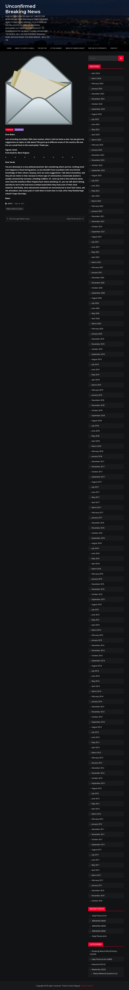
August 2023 (97, 114)
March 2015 (96, 630)
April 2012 (96, 809)
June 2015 (96, 615)
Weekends (19, 129)
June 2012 (96, 798)
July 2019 (95, 364)
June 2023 (96, 124)
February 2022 (97, 206)
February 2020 (97, 329)
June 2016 (96, 553)
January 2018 (97, 456)
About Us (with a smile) (24, 48)
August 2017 (97, 482)
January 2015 (97, 640)
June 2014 (96, 676)
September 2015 (98, 599)
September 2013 (98, 722)
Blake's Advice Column (15, 209)
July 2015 (95, 609)
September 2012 (98, 783)
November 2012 (98, 773)
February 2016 (97, 574)
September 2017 (98, 477)
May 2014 (95, 681)
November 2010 (98, 895)
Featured (9, 129)
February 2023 (97, 145)
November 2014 (98, 650)
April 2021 (96, 257)
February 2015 (97, 635)
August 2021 (97, 237)
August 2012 (97, 788)
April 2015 (96, 625)
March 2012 (96, 814)
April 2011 (96, 870)
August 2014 (97, 666)
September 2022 (98, 170)
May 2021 (95, 252)
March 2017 (96, 507)
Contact (114, 48)
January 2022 (97, 211)
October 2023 (97, 104)
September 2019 (98, 354)
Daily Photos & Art (74, 219)
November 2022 (98, 160)
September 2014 (98, 661)
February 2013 (97, 758)
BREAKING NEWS (99, 921)
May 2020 (95, 313)
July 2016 (95, 548)
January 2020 (97, 334)
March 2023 (96, 140)
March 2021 (96, 262)
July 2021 (95, 242)
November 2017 (98, 466)
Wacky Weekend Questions (104, 973)
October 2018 (97, 410)
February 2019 (97, 390)
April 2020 (96, 318)
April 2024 (96, 73)
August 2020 (97, 298)
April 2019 (96, 380)
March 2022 (96, 201)
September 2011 (98, 844)
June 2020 (96, 308)
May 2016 (95, 558)
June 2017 (96, 492)
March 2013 (96, 752)
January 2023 (97, 150)
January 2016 (97, 579)
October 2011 (97, 839)
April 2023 (96, 134)
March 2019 (96, 385)
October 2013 (97, 717)
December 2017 (98, 461)
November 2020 (98, 283)
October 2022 (97, 165)
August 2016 (97, 543)
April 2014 (96, 686)
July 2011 (95, 855)
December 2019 (98, 339)
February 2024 (97, 83)
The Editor (42, 48)
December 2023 (98, 94)
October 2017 (97, 472)
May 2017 (95, 497)
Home (9, 48)
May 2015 (95, 620)
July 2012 (95, 793)
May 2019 (95, 374)
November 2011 (98, 834)
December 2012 (98, 768)
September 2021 (98, 231)
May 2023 (95, 129)
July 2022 (95, 180)
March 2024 (96, 78)
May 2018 (95, 436)
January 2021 (97, 272)
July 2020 (95, 303)
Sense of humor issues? (75, 48)
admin (10, 203)
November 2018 (98, 405)
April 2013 (96, 747)
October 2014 (97, 655)
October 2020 (97, 288)
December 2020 (98, 277)
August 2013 (97, 727)
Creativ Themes (86, 986)
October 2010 (97, 901)
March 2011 (96, 875)
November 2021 (98, 221)
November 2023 (98, 99)
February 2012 (97, 819)
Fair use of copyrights (97, 48)
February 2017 (97, 512)
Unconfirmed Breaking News (23, 8)
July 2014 (95, 671)
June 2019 (96, 369)
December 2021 (98, 216)
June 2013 (96, 737)
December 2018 (98, 400)
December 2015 (98, 584)
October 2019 (97, 349)
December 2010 (98, 890)
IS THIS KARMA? (56, 48)
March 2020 (96, 323)
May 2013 (95, 742)
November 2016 (98, 528)
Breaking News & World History (104, 951)
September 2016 (98, 538)
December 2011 (98, 829)
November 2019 (98, 344)
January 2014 (97, 701)
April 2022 (96, 196)
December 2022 (98, 155)
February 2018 (97, 451)
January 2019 (97, 395)
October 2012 (97, 778)
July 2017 (95, 487)
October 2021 (97, 226)
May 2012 (95, 804)
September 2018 (98, 415)
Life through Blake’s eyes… (20, 219)
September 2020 (98, 293)
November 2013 (98, 712)
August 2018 (97, 420)
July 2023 (95, 119)
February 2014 (97, 696)
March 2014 (96, 691)
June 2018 (96, 431)
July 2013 (95, 732)
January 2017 (97, 517)
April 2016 (96, 563)
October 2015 (97, 594)
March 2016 (96, 569)
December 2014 (98, 645)
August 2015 (97, 604)
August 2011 (97, 849)
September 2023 (98, 109)
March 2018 (96, 446)
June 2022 (96, 186)
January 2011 (97, 885)
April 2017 (96, 502)
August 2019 (97, 359)
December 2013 (98, 706)
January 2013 (97, 763)
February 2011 (97, 880)
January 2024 (97, 88)
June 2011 (96, 860)
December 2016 (98, 523)
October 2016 (97, 533)
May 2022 (95, 191)
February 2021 (97, 267)
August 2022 (97, 175)
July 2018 (95, 426)
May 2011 (95, 865)
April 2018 (96, 441)
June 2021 (96, 247)
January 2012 (97, 824)
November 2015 (98, 589)
